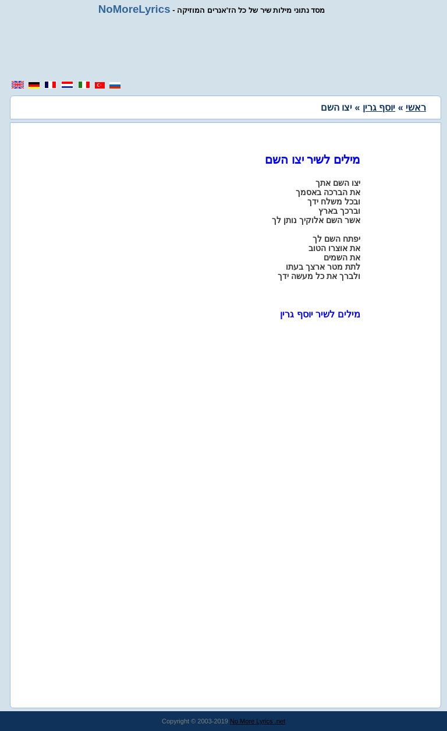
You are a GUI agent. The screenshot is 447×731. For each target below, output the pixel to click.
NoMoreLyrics (134, 9)
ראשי (416, 107)
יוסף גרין (379, 107)
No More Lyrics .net (257, 721)
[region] (223, 48)
